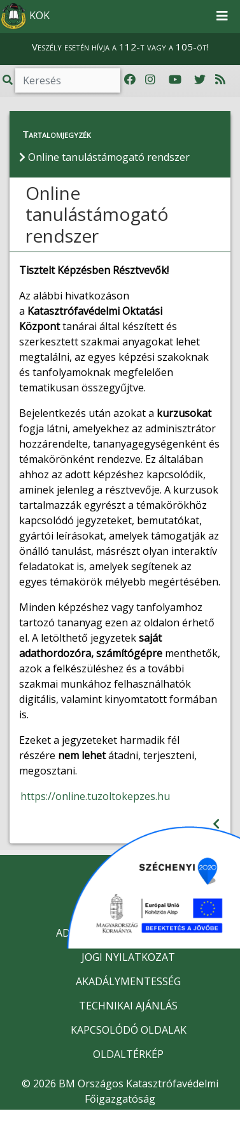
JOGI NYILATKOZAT (128, 957)
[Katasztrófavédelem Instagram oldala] (150, 80)
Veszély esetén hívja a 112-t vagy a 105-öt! (120, 46)
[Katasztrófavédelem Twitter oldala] (200, 80)
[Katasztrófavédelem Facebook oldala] (130, 80)
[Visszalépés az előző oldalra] (216, 824)
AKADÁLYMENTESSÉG (128, 981)
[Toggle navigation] (222, 16)
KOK (25, 16)
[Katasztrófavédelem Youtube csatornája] (175, 80)
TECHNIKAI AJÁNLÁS (128, 1006)
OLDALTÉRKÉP (128, 1054)
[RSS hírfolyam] (220, 80)
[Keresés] (67, 80)
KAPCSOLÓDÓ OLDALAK (129, 1030)
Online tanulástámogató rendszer (97, 214)
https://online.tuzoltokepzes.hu (95, 796)
